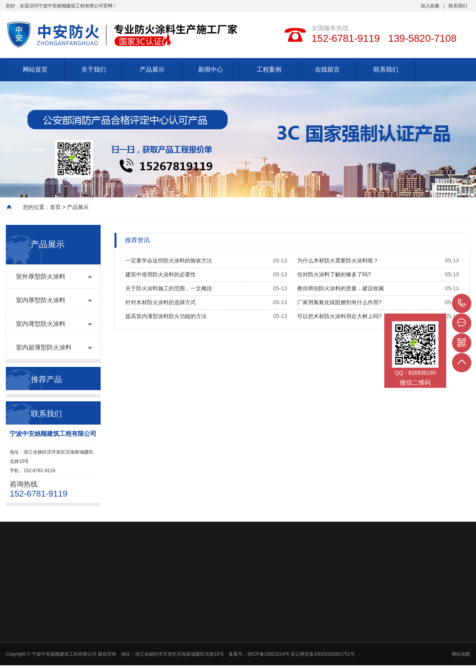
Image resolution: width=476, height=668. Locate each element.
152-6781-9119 (461, 303)
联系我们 (458, 6)
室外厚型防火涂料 (40, 276)
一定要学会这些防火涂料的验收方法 (168, 260)
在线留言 (327, 69)
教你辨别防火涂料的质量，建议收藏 (340, 288)
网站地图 (461, 654)
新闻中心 (210, 69)
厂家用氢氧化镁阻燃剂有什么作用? (339, 302)
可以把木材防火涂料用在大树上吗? (339, 316)
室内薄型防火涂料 (40, 323)
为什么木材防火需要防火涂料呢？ (337, 260)
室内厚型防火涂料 (40, 300)
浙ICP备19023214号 (269, 654)
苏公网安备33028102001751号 (322, 654)
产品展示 (152, 69)
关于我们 (93, 69)
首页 (55, 207)
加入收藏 (430, 6)
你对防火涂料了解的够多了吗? (334, 274)
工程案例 (269, 69)
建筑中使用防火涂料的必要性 (160, 274)
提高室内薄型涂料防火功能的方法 (166, 316)
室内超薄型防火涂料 (44, 347)
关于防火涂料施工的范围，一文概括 (168, 288)
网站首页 (35, 69)
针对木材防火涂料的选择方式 (160, 302)
